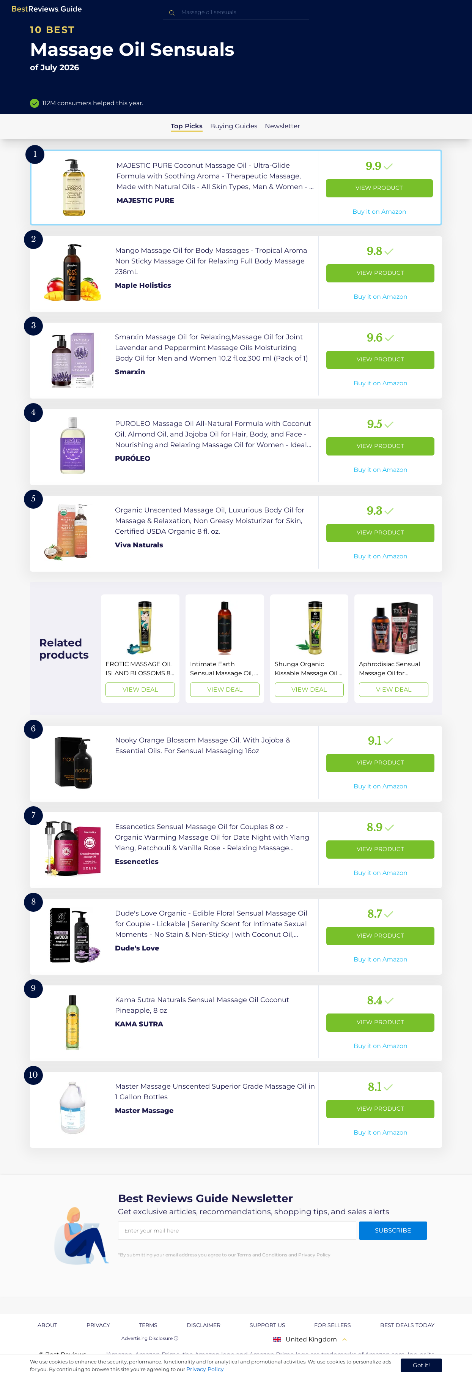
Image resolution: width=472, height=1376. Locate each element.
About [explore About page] (47, 1325)
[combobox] (236, 12)
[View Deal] (140, 648)
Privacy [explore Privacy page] (98, 1325)
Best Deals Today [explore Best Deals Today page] (407, 1325)
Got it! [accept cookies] (421, 1365)
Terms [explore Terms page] (148, 1325)
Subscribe (393, 1230)
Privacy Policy (205, 1369)
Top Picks (187, 126)
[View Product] (236, 187)
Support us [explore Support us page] (267, 1325)
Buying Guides (233, 126)
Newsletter (282, 126)
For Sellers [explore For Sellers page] (332, 1325)
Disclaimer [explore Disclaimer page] (203, 1325)
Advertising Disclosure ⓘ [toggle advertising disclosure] (149, 1338)
